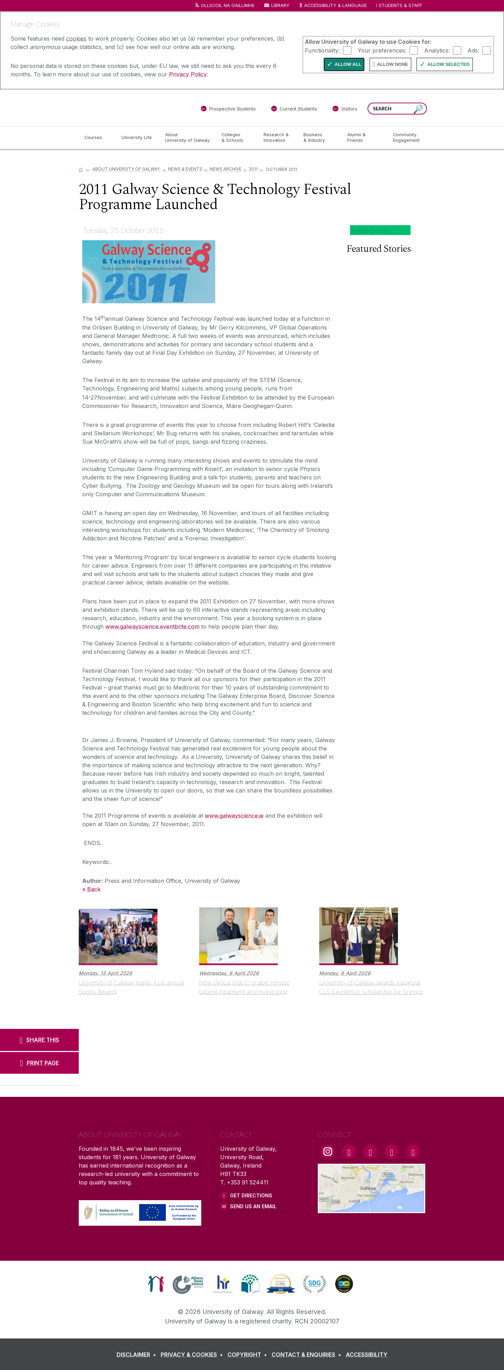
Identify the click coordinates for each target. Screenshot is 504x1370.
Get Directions (251, 1195)
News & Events (185, 169)
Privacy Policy (187, 74)
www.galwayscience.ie (234, 815)
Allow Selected (448, 64)
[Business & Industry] (319, 137)
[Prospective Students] (228, 110)
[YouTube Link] (370, 1151)
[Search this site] (418, 109)
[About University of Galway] (188, 137)
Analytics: (437, 50)
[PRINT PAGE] (39, 1063)
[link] (156, 1283)
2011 (253, 169)
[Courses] (97, 137)
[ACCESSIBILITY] (366, 1354)
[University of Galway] (129, 107)
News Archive (225, 169)
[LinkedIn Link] (392, 1151)
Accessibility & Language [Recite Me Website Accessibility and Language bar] (332, 6)
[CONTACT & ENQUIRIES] (308, 1354)
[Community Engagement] (406, 137)
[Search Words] (397, 109)
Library (280, 5)
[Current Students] (294, 110)
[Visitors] (345, 110)
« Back (91, 889)
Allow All (348, 64)
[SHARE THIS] (39, 1040)
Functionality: (322, 50)
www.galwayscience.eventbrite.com (152, 626)
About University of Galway (126, 169)
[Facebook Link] (349, 1151)
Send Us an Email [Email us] (253, 1206)
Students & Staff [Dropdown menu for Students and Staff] (400, 5)
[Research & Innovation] (278, 137)
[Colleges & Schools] (237, 137)
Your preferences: (382, 50)
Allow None (392, 64)
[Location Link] (371, 1208)
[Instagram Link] (328, 1151)
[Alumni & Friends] (364, 137)
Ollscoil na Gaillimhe (227, 5)
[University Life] (137, 137)
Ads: (473, 50)
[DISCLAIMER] (138, 1354)
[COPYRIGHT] (248, 1354)
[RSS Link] (413, 1151)
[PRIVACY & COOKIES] (193, 1354)
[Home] (81, 169)
